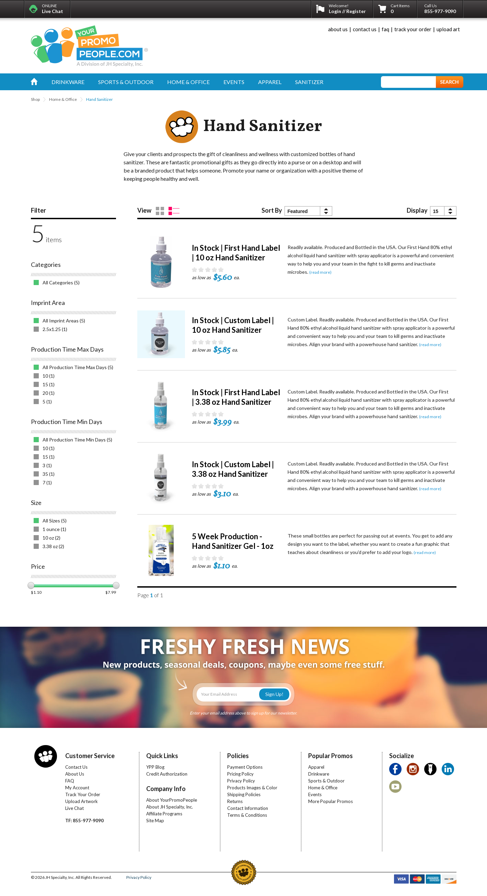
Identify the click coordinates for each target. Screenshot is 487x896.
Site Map (155, 820)
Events (315, 794)
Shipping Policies (243, 794)
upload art (448, 29)
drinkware (67, 82)
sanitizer (309, 82)
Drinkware (318, 774)
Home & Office (63, 99)
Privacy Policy (241, 780)
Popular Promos (330, 755)
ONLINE (52, 8)
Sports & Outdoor (326, 780)
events (233, 82)
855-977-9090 (440, 11)
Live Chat (74, 808)
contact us (364, 29)
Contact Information (247, 808)
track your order (412, 29)
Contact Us (76, 767)
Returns (235, 801)
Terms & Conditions (247, 815)
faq (385, 29)
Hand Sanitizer (99, 99)
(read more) (320, 272)
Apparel (316, 767)
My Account (77, 787)
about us (338, 29)
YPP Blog (155, 767)
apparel (269, 82)
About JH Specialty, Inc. (169, 807)
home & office (188, 82)
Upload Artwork (81, 801)
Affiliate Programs (164, 813)
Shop (35, 99)
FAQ (69, 780)
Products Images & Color (252, 787)
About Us (74, 774)
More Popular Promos (330, 801)
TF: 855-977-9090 (84, 820)
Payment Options (245, 767)
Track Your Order (82, 794)
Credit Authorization (166, 774)
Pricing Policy (240, 774)
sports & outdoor (125, 82)
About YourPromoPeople (171, 800)
